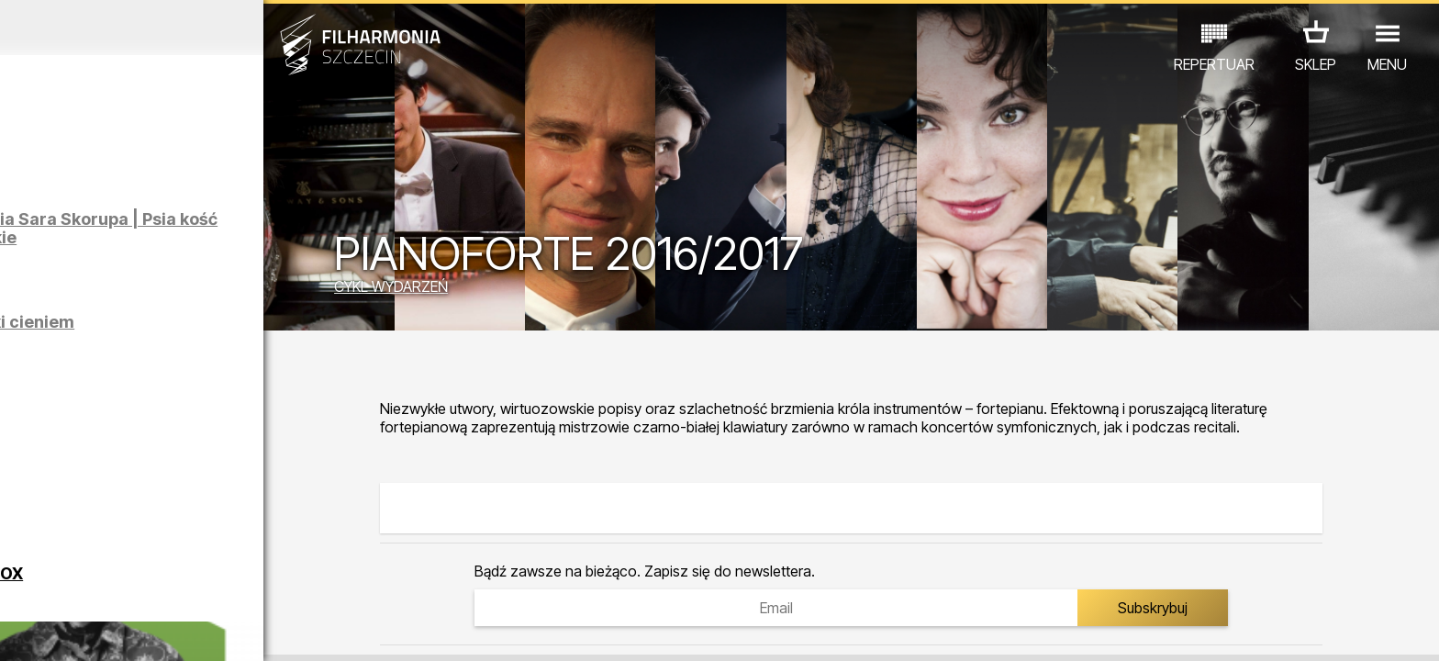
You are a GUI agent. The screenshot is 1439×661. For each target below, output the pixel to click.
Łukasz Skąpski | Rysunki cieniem (217, 338)
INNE (300, 580)
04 (109, 630)
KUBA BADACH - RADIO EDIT (231, 462)
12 (343, 630)
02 (51, 630)
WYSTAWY (229, 580)
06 (168, 630)
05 (139, 630)
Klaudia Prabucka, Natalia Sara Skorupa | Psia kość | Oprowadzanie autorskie (222, 237)
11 (313, 630)
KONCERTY (86, 580)
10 (284, 630)
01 (22, 630)
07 (197, 630)
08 (227, 630)
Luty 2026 (186, 27)
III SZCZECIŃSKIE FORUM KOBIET (242, 512)
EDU (159, 580)
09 (255, 630)
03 (80, 630)
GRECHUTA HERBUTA (215, 412)
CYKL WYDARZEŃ (495, 289)
